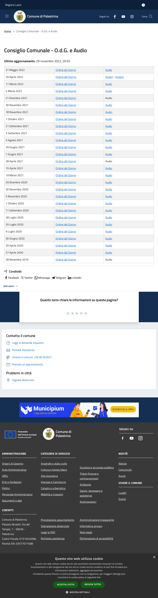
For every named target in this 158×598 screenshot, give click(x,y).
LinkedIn (74, 278)
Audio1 (109, 77)
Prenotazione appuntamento (57, 520)
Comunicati (125, 470)
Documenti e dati (12, 500)
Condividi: (13, 271)
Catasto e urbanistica (53, 488)
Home (7, 31)
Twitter (26, 278)
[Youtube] (122, 16)
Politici (6, 488)
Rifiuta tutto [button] (93, 584)
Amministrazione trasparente (97, 520)
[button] (79, 592)
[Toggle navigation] (7, 16)
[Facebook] (113, 16)
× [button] (154, 557)
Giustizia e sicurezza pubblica (97, 467)
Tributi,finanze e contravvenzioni (89, 476)
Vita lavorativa (49, 476)
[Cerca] (151, 16)
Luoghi (122, 493)
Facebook (11, 278)
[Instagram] (130, 16)
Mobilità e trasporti (52, 494)
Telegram (58, 278)
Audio (108, 70)
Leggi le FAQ (48, 532)
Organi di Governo (12, 463)
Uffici (5, 476)
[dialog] (79, 576)
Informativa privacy (91, 526)
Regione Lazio (13, 5)
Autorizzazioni (88, 502)
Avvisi (122, 476)
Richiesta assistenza (53, 538)
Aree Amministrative (14, 470)
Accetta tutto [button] (65, 584)
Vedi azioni (11, 286)
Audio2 (119, 77)
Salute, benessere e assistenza (91, 493)
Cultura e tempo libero (54, 470)
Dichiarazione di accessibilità (96, 538)
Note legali (86, 532)
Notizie (123, 463)
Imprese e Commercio (53, 482)
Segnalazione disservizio (55, 526)
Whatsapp (42, 278)
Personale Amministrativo (17, 494)
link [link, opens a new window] (99, 577)
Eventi (122, 499)
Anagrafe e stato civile (54, 463)
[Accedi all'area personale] (143, 5)
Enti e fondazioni (12, 482)
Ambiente (85, 485)
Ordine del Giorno (66, 70)
